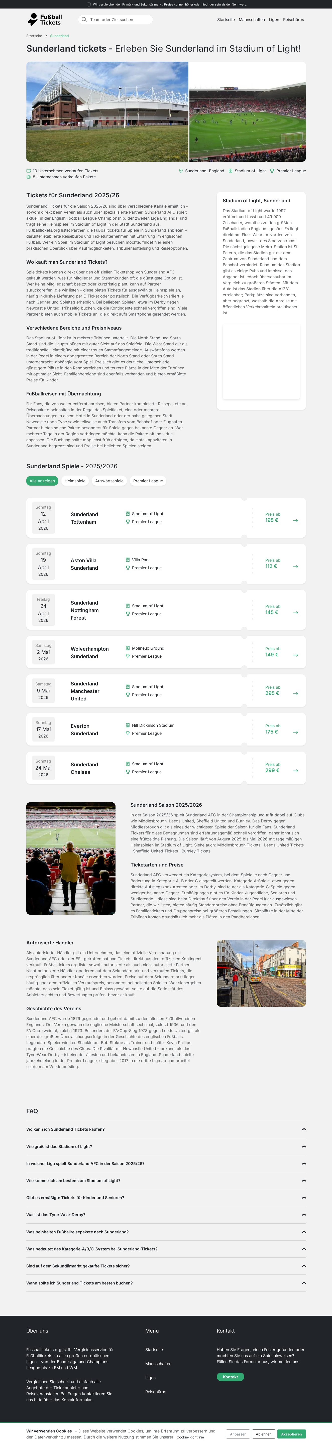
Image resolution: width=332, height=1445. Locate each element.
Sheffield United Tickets (155, 850)
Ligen (274, 19)
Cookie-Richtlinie (190, 1437)
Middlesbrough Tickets (238, 844)
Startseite (226, 19)
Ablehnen (263, 1434)
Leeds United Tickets (284, 844)
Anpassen (238, 1434)
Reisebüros (293, 19)
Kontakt (230, 1376)
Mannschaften (252, 19)
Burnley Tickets (196, 850)
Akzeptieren (291, 1434)
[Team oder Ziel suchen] (120, 19)
